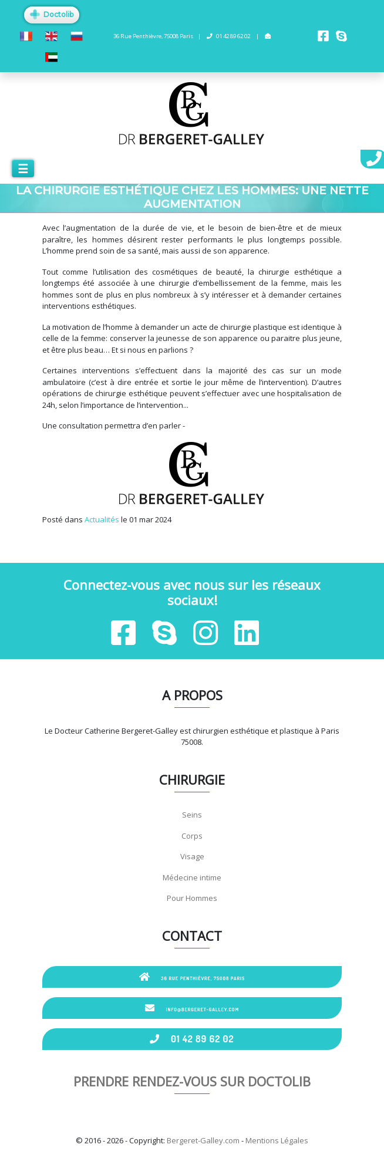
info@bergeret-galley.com (192, 1007)
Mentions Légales (276, 1140)
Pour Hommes (192, 898)
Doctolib (51, 14)
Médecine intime (192, 877)
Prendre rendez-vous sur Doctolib (192, 1081)
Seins (192, 814)
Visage (192, 856)
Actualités (102, 519)
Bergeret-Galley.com (203, 1140)
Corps (192, 835)
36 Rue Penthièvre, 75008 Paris (192, 976)
